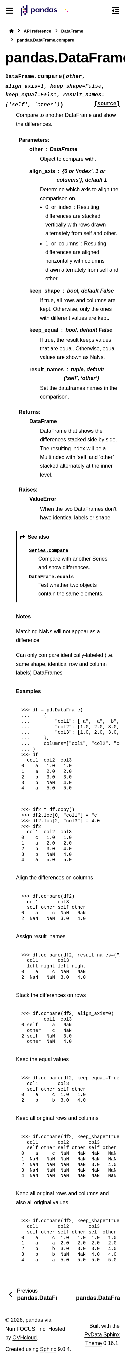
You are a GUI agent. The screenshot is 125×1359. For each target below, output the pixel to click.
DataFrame (72, 31)
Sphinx (48, 1349)
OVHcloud (24, 1337)
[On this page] (115, 10)
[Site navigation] (9, 10)
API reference (37, 31)
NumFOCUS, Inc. (26, 1329)
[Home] (11, 31)
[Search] (103, 11)
